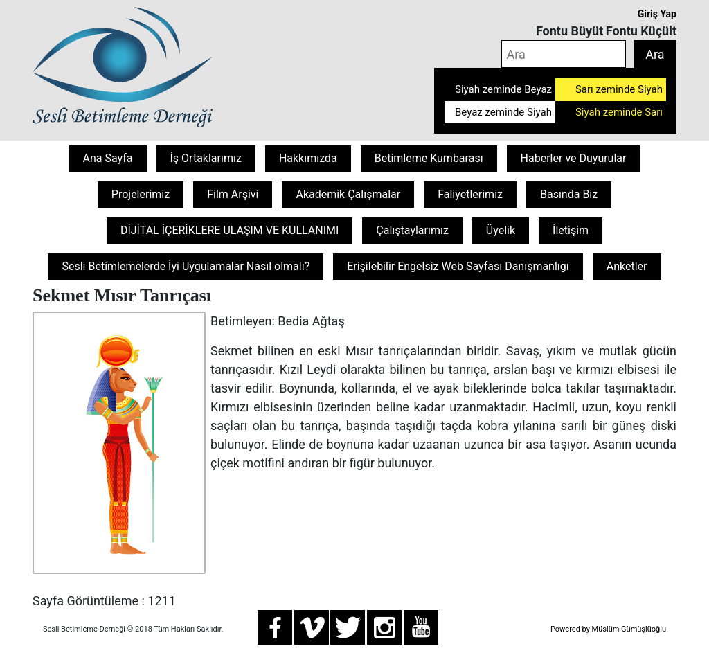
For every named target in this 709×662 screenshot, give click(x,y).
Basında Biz (569, 194)
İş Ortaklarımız (206, 158)
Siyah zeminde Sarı (619, 112)
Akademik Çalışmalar (348, 194)
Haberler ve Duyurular (574, 158)
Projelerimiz (140, 194)
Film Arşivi (232, 194)
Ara (654, 54)
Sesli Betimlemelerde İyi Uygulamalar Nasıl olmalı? (185, 266)
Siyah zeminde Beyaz (503, 89)
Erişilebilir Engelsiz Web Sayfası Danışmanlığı (458, 266)
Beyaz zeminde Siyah (503, 112)
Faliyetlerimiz (470, 194)
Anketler (627, 266)
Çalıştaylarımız (412, 230)
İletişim (571, 230)
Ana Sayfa (108, 158)
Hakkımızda (308, 158)
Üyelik (500, 230)
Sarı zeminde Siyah (619, 89)
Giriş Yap (657, 13)
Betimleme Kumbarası (429, 158)
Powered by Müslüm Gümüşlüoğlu (608, 629)
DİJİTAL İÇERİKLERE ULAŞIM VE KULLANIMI (229, 230)
